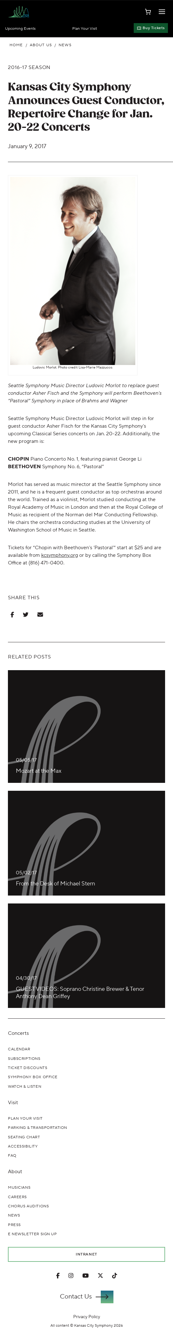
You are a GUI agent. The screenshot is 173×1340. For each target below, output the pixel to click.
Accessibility (23, 1146)
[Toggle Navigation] (162, 11)
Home (16, 45)
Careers (17, 1197)
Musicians (19, 1187)
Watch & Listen (24, 1086)
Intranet (86, 1254)
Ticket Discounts (27, 1068)
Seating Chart (24, 1137)
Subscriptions (24, 1058)
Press (14, 1225)
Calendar (19, 1049)
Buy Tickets (151, 28)
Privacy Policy (86, 1317)
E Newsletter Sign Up (32, 1234)
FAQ (12, 1155)
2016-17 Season (29, 67)
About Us (41, 45)
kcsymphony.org (59, 555)
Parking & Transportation (37, 1127)
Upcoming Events (20, 28)
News (65, 45)
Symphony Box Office (33, 1077)
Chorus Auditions (28, 1206)
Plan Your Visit (84, 28)
